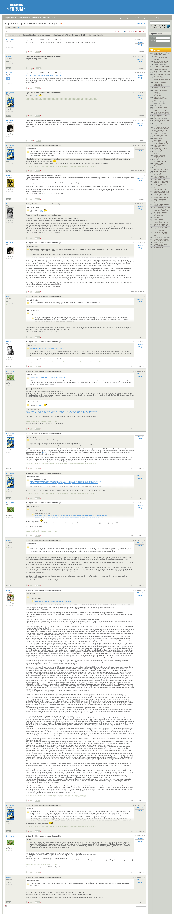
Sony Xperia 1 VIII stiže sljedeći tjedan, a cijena (160, 116)
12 (28, 140)
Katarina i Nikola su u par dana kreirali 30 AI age (161, 134)
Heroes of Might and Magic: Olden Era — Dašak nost (162, 181)
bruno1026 (10, 40)
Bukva (8, 342)
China (36, 96)
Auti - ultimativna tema (160, 118)
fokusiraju (44, 452)
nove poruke (154, 18)
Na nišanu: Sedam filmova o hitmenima (162, 67)
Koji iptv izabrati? (159, 242)
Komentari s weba (24, 18)
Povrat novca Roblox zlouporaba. (160, 145)
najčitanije (146, 18)
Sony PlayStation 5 (159, 137)
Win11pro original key (160, 171)
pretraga (166, 18)
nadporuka (141, 170)
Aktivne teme (155, 50)
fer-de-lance (10, 371)
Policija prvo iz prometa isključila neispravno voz (161, 149)
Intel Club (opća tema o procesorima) (160, 88)
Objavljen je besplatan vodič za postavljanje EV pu (162, 188)
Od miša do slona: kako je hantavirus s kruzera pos (161, 127)
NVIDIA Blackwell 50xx (160, 107)
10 (28, 68)
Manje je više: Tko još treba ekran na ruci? (162, 75)
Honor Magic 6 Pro (159, 179)
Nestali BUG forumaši (160, 64)
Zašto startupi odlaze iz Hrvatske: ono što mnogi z (161, 131)
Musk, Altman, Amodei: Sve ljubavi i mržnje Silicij (162, 208)
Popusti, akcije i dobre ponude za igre (160, 94)
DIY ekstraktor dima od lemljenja (160, 152)
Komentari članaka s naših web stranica (45, 18)
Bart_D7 (9, 73)
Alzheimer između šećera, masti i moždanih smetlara (161, 112)
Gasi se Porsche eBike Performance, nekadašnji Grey (161, 234)
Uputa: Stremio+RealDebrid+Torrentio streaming (162, 58)
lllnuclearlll (10, 175)
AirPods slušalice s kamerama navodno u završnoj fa (160, 156)
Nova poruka (141, 23)
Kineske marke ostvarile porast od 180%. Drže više (161, 239)
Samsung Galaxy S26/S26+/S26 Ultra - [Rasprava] (160, 164)
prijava (122, 18)
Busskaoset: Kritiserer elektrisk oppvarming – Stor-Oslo (43, 75)
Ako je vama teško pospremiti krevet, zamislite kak (162, 79)
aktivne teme (137, 18)
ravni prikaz (128, 31)
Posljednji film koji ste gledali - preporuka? (160, 102)
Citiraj (140, 45)
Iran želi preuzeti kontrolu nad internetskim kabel (161, 61)
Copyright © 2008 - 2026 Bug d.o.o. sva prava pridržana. (87, 913)
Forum (13, 18)
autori (161, 18)
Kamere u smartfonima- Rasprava (160, 91)
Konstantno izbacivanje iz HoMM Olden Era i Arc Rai (161, 109)
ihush (8, 590)
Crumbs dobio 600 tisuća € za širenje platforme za (161, 176)
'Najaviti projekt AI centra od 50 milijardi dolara (162, 173)
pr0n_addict (10, 93)
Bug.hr (7, 18)
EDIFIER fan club (159, 230)
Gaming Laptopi (158, 219)
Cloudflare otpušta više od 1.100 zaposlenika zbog (161, 160)
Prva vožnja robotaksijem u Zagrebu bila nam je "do (162, 142)
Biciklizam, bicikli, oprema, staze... (161, 201)
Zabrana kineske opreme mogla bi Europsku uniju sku (162, 185)
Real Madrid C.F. (158, 105)
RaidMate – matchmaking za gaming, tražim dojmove (161, 191)
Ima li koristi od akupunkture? (158, 139)
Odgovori (140, 42)
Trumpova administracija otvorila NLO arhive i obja (161, 168)
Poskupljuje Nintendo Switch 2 (160, 124)
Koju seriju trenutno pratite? (162, 237)
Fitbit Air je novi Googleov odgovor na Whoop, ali (161, 224)
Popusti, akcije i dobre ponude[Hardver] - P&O (160, 214)
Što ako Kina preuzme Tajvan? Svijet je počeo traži (162, 70)
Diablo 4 (156, 73)
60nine (8, 56)
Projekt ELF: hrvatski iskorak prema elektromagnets (160, 84)
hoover (8, 204)
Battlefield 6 (157, 217)
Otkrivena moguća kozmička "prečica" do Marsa (160, 98)
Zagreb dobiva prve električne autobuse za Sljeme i (84, 35)
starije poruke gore (140, 31)
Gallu (8, 296)
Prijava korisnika (156, 34)
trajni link (141, 51)
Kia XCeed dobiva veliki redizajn (161, 228)
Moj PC (9, 68)
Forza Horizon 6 (158, 247)
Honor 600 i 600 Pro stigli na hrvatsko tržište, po (161, 211)
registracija (129, 18)
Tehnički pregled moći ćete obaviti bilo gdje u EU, (161, 198)
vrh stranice (167, 910)
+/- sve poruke (118, 31)
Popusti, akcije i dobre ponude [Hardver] (160, 244)
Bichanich (10, 120)
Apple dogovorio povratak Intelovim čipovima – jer (161, 195)
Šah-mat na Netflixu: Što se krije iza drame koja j (162, 53)
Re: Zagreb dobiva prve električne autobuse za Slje (43, 145)
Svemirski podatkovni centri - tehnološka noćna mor (162, 121)
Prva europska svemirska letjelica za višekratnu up (161, 221)
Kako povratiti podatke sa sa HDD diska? (161, 204)
